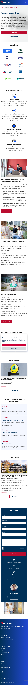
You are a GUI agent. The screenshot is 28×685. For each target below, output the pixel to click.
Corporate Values (5, 652)
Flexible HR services (5, 637)
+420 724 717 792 (14, 599)
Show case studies (14, 36)
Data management (5, 641)
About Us (3, 648)
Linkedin (2, 678)
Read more (3, 386)
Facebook (5, 678)
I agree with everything (14, 345)
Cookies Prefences (14, 348)
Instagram (8, 678)
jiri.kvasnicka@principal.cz (14, 596)
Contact (3, 656)
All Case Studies (14, 390)
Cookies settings (4, 667)
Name (3, 515)
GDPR (2, 663)
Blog (2, 650)
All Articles (14, 496)
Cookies (3, 665)
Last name (4, 520)
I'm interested (14, 32)
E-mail (3, 526)
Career (2, 654)
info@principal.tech (5, 628)
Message (4, 537)
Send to (14, 553)
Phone (3, 532)
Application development (7, 639)
